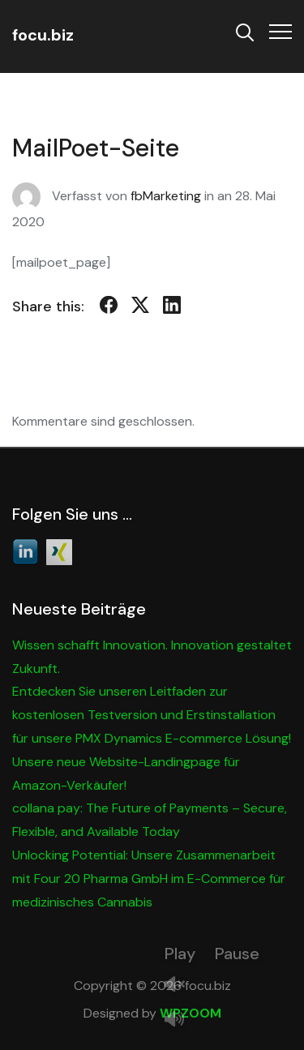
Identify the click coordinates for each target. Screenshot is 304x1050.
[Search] (245, 31)
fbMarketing (166, 195)
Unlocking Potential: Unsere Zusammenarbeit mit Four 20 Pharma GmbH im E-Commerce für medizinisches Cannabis (148, 878)
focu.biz (43, 34)
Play (180, 953)
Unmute (181, 985)
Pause (237, 953)
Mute (181, 1020)
